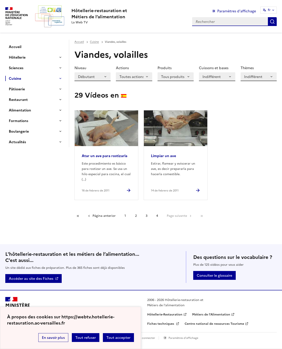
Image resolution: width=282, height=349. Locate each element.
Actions (122, 68)
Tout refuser (85, 337)
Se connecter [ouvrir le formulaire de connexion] (146, 338)
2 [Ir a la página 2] (136, 215)
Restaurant (18, 99)
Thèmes (247, 68)
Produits (165, 68)
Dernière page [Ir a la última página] (201, 215)
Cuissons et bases (213, 68)
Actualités (17, 142)
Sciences (16, 68)
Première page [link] (78, 215)
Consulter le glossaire (214, 275)
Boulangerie (19, 131)
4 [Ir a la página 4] (157, 215)
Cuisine (15, 78)
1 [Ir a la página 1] (125, 215)
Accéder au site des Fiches (31, 278)
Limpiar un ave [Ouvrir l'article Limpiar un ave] (163, 155)
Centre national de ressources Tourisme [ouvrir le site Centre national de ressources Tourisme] (214, 323)
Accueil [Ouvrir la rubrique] (15, 46)
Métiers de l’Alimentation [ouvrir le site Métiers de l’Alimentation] (211, 314)
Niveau (80, 68)
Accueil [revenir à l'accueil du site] (79, 42)
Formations (18, 120)
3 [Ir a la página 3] (146, 215)
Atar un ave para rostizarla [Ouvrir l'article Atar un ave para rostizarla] (104, 155)
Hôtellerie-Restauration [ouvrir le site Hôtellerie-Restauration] (164, 314)
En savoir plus (53, 337)
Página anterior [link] (104, 215)
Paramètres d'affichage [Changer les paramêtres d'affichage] (236, 11)
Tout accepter (118, 337)
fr (269, 10)
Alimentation (20, 110)
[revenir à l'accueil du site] (99, 13)
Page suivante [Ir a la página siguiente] (177, 215)
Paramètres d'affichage (183, 338)
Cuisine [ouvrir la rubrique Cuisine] (94, 42)
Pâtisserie (17, 89)
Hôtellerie (17, 57)
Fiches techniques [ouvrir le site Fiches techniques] (161, 323)
